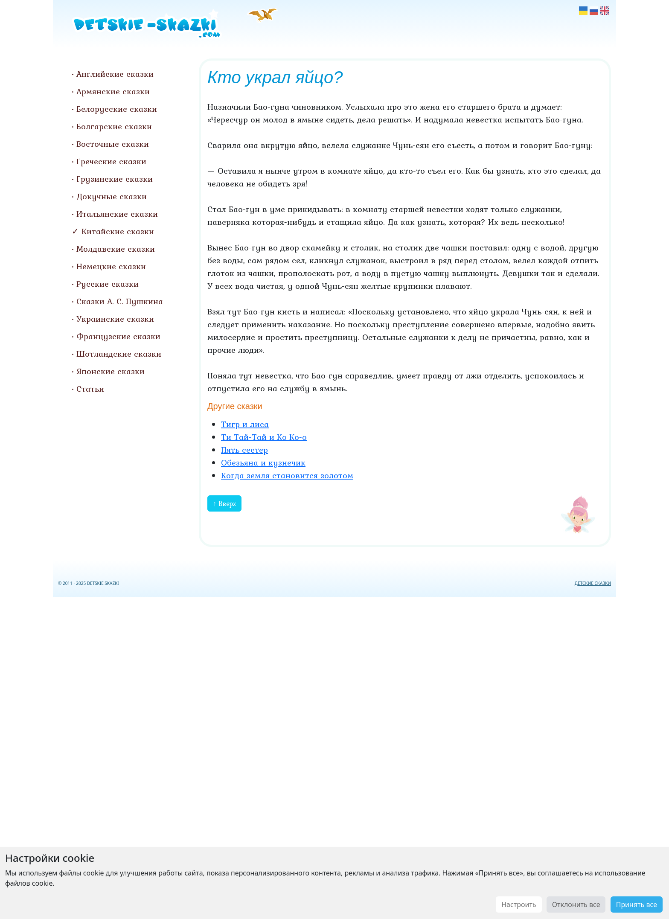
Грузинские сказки (114, 178)
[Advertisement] (334, 756)
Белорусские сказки (116, 108)
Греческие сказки (111, 161)
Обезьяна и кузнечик (263, 462)
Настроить (518, 904)
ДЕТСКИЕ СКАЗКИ (593, 583)
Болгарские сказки (114, 126)
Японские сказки (110, 371)
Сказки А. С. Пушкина (119, 301)
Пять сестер (244, 449)
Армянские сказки (113, 91)
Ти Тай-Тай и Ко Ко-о (264, 436)
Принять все (636, 904)
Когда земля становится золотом (287, 475)
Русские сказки (107, 283)
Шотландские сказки (118, 353)
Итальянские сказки (117, 213)
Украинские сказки (115, 318)
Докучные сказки (111, 196)
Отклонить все (576, 904)
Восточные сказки (112, 143)
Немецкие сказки (111, 266)
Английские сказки (115, 73)
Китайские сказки (117, 231)
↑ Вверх (224, 503)
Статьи (90, 388)
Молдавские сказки (115, 248)
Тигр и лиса (245, 424)
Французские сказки (118, 336)
